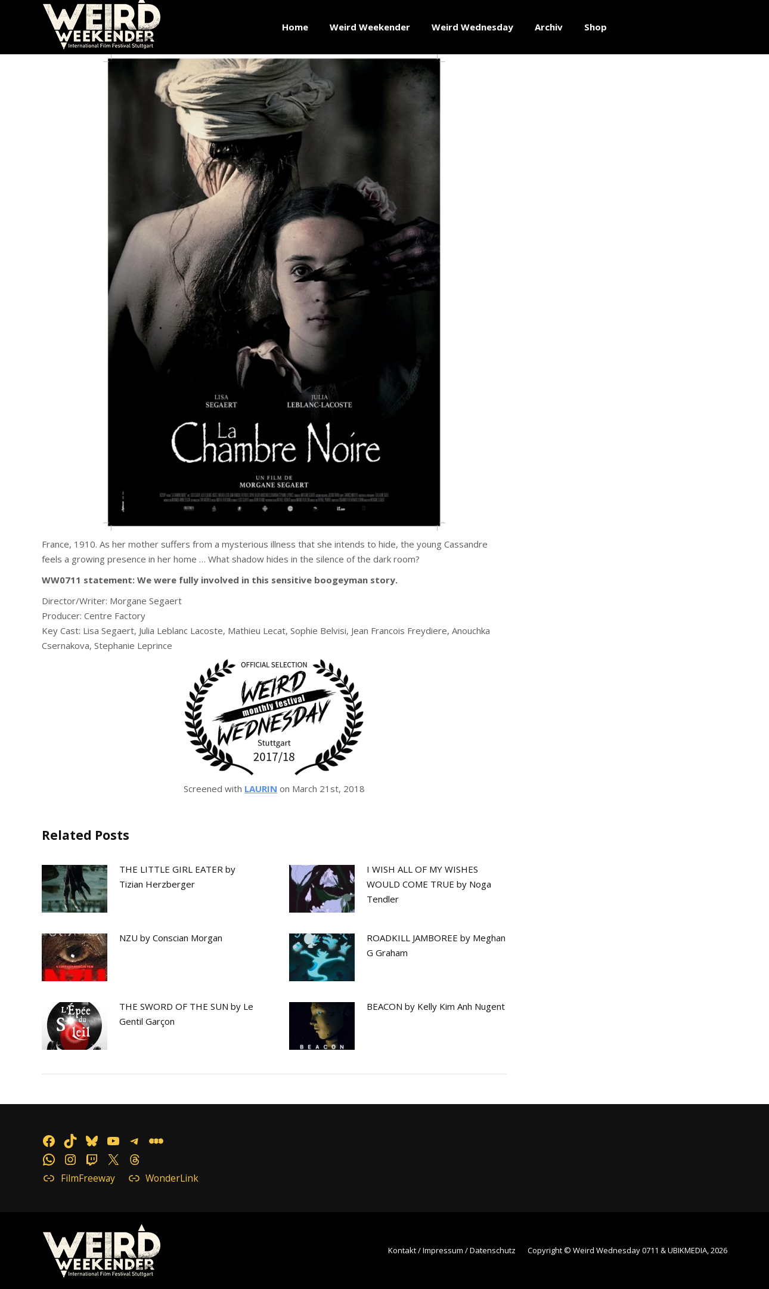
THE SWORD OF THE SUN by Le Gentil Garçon (186, 1013)
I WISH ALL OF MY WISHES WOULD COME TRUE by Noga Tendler (429, 884)
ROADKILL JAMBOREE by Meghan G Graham (436, 945)
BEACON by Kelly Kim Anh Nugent (436, 1006)
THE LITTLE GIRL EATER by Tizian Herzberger (177, 876)
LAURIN (260, 789)
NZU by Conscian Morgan (170, 938)
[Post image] (74, 889)
